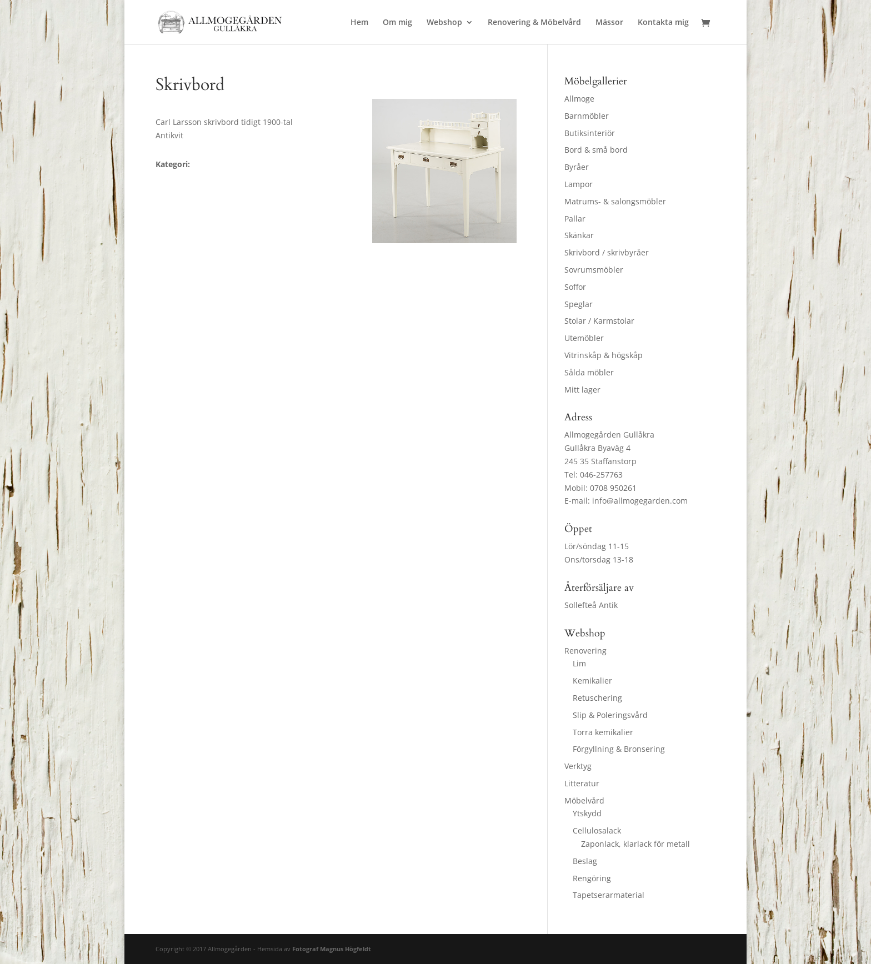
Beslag (585, 861)
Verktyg (578, 766)
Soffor (575, 287)
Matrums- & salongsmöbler (615, 201)
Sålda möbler (589, 372)
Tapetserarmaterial (608, 895)
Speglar (578, 304)
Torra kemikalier (603, 732)
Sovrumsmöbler (593, 269)
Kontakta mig (663, 22)
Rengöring (592, 878)
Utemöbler (584, 338)
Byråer (576, 167)
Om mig (397, 22)
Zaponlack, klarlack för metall (635, 844)
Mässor (609, 22)
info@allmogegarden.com (640, 500)
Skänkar (579, 235)
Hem (359, 22)
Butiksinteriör (589, 133)
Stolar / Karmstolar (599, 320)
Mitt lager (582, 389)
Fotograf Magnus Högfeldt (331, 949)
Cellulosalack (597, 830)
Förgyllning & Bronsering (619, 749)
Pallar (574, 218)
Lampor (578, 184)
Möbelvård (584, 800)
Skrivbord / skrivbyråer (606, 252)
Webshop (444, 22)
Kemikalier (592, 680)
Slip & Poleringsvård (610, 715)
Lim (579, 663)
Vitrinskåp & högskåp (603, 355)
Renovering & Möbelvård (534, 22)
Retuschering (597, 697)
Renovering (585, 650)
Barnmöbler (586, 116)
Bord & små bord (596, 149)
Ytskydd (587, 813)
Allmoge (579, 98)
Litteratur (581, 783)
